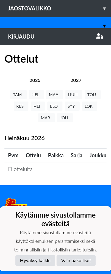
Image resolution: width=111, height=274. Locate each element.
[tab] (35, 80)
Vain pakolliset (76, 260)
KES (21, 106)
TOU (92, 94)
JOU (65, 117)
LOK (90, 106)
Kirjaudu (55, 36)
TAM (18, 94)
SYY (72, 106)
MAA (54, 94)
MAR (46, 117)
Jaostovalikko (59, 8)
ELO (55, 106)
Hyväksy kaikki (35, 260)
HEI (37, 106)
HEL (36, 94)
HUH (74, 94)
